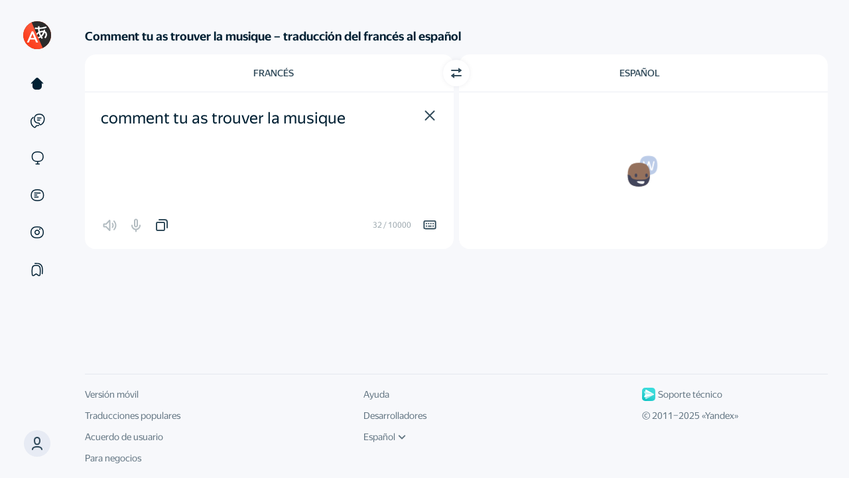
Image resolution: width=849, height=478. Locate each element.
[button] (430, 115)
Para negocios (113, 458)
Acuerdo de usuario (124, 437)
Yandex (719, 415)
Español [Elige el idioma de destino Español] (640, 73)
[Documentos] (37, 195)
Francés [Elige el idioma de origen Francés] (273, 73)
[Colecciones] (37, 269)
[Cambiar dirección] (456, 73)
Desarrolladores (394, 415)
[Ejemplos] (37, 121)
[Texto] (37, 83)
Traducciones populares (132, 415)
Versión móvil (112, 394)
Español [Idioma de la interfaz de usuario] (384, 437)
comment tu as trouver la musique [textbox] (223, 118)
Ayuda (376, 394)
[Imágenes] (37, 232)
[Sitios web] (37, 158)
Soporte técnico (682, 394)
